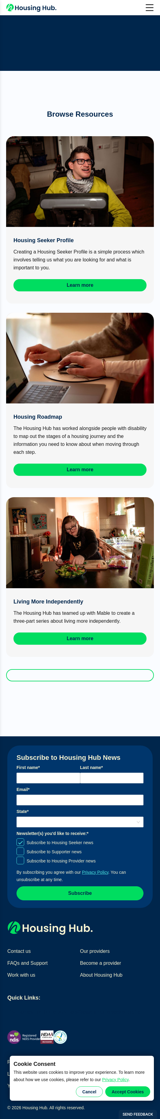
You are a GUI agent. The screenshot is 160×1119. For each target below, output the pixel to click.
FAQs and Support (27, 963)
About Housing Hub (101, 975)
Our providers (95, 951)
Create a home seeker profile (108, 1012)
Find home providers (55, 1012)
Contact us (19, 951)
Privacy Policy (115, 1079)
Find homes (20, 1012)
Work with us (21, 975)
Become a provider (100, 963)
